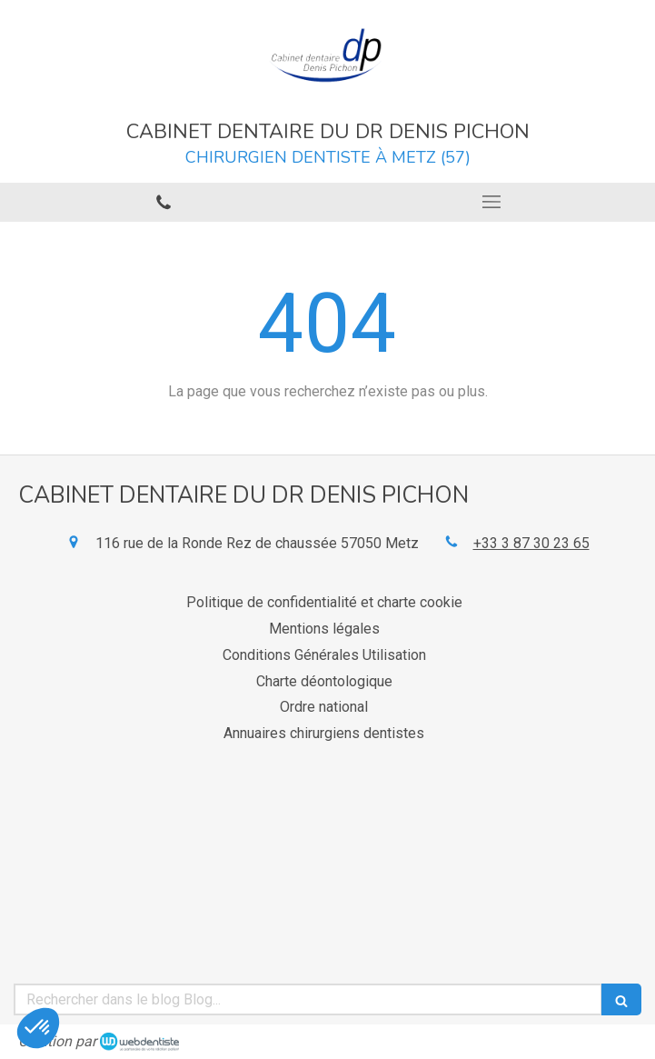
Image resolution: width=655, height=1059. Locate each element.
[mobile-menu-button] (492, 202)
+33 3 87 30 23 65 (531, 543)
